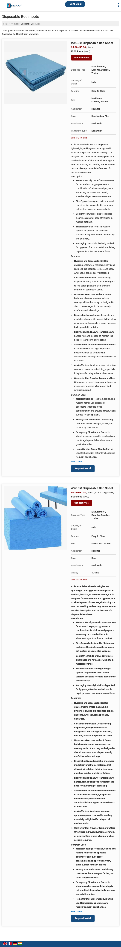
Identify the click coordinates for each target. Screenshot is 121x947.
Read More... (77, 461)
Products (15, 23)
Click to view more (79, 137)
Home (6, 23)
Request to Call (83, 468)
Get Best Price (81, 57)
